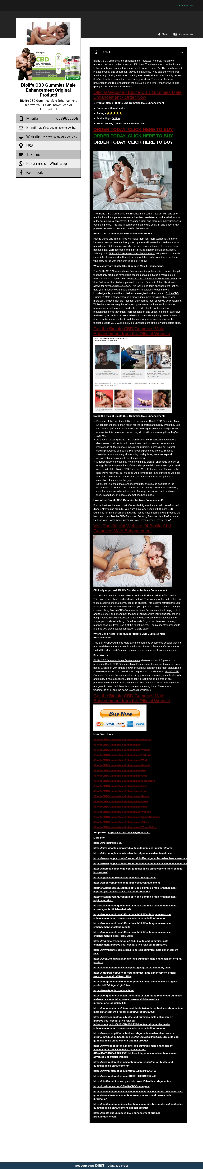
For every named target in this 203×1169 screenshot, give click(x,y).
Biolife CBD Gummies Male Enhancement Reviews (121, 60)
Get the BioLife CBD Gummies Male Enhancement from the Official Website (131, 331)
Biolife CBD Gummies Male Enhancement (121, 213)
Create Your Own (185, 5)
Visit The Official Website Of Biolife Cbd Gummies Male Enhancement (132, 528)
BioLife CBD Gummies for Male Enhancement (135, 610)
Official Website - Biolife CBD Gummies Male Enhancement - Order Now (137, 95)
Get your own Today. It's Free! (101, 1165)
